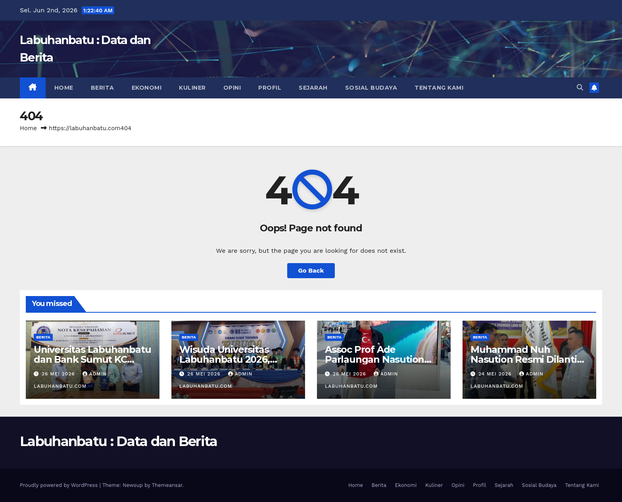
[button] (580, 87)
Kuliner (192, 87)
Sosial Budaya (371, 87)
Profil (269, 87)
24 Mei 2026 (496, 374)
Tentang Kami (439, 87)
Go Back (311, 270)
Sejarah (313, 87)
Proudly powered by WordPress (60, 485)
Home (63, 87)
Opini (232, 87)
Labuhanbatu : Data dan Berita (118, 441)
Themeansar (167, 485)
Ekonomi (147, 87)
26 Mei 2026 (59, 374)
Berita (102, 87)
